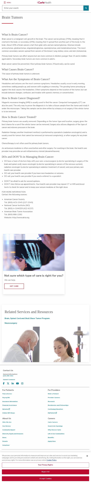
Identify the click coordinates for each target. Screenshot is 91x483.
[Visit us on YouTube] (17, 383)
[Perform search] (86, 8)
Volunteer (6, 445)
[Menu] (5, 2)
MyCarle (6, 409)
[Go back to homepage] (44, 2)
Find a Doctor (7, 394)
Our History (6, 426)
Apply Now (52, 441)
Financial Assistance (9, 405)
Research (51, 401)
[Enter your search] (45, 8)
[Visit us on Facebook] (4, 383)
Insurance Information (10, 401)
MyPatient (52, 413)
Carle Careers (53, 422)
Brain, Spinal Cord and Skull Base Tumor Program (27, 318)
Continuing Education (55, 409)
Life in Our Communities (56, 434)
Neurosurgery (11, 323)
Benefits (51, 437)
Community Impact (8, 430)
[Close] (87, 456)
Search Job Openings (55, 426)
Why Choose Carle (54, 430)
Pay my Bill (6, 398)
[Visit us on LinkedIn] (13, 383)
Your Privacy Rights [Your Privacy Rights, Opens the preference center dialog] (45, 466)
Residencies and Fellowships (58, 405)
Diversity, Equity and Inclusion (12, 434)
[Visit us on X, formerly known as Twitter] (8, 383)
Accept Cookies (45, 480)
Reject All (45, 473)
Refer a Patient (53, 394)
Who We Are (6, 422)
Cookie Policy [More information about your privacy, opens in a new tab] (51, 461)
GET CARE (14, 286)
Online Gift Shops (8, 413)
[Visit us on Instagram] (22, 383)
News (4, 437)
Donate (5, 441)
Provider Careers (54, 398)
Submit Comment (9, 380)
